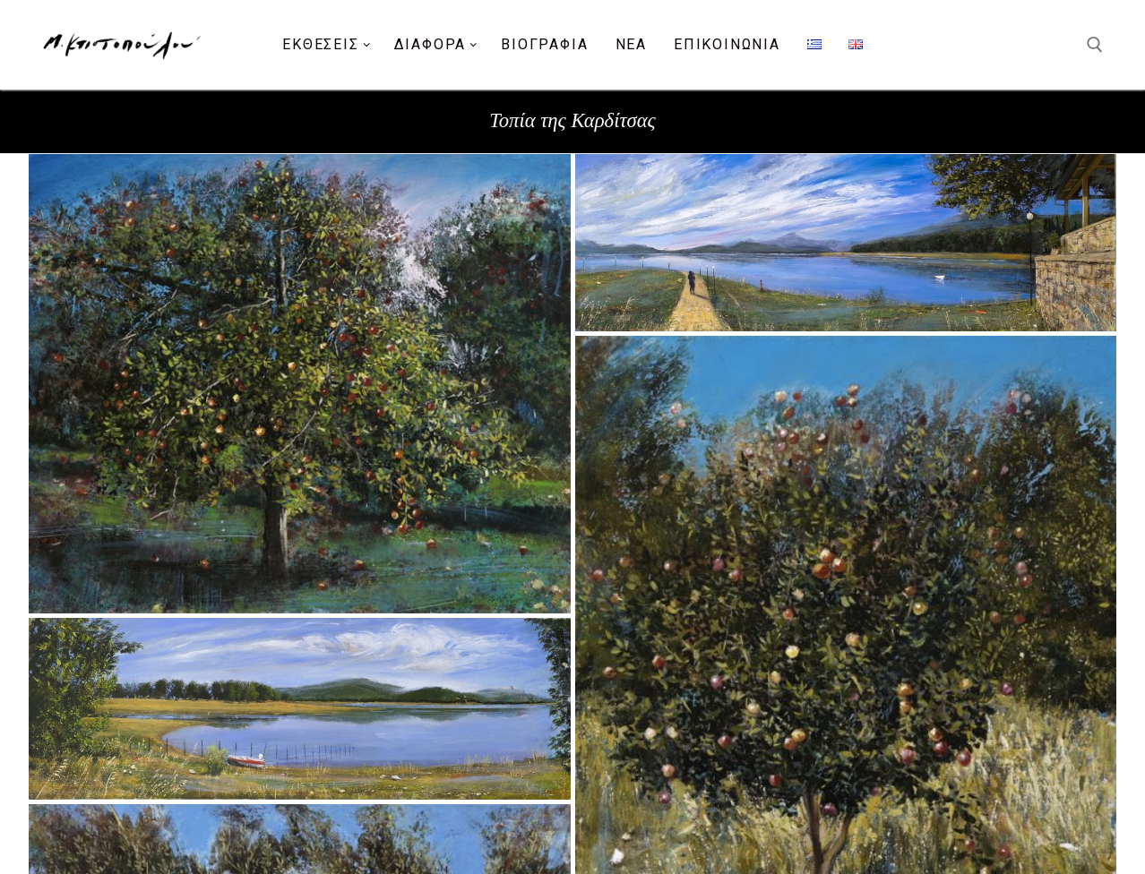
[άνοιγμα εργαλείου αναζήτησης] (1095, 45)
